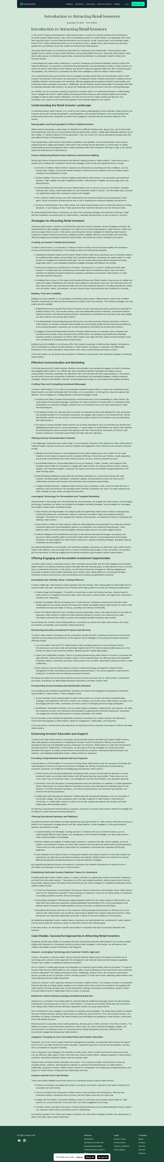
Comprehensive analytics (94, 1150)
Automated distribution (93, 1146)
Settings (79, 1157)
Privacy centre (120, 1139)
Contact (142, 1142)
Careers (142, 1150)
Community (90, 4)
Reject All (90, 1157)
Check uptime (119, 1150)
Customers (79, 4)
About (141, 1139)
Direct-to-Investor (104, 4)
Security (142, 1146)
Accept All (102, 1157)
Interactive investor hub (94, 1142)
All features (89, 1139)
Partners (142, 1153)
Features (69, 4)
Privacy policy (119, 1142)
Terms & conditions (121, 1146)
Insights (117, 4)
